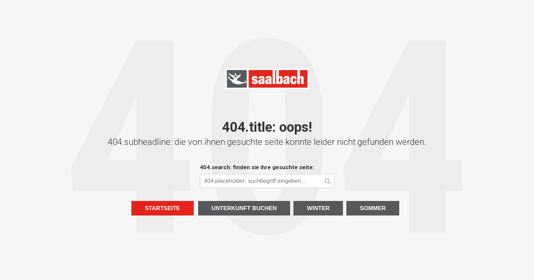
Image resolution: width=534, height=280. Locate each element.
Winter (318, 208)
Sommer (373, 208)
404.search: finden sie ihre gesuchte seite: (257, 167)
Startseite (162, 208)
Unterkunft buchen (244, 208)
